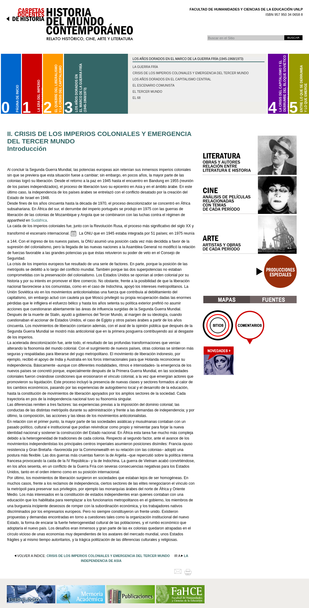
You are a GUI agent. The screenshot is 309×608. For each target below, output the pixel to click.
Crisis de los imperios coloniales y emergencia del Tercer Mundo (191, 73)
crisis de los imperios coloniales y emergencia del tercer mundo (108, 556)
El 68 (137, 98)
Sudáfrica (39, 220)
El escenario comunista (154, 85)
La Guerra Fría (145, 67)
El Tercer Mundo (147, 91)
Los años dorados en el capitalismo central (172, 79)
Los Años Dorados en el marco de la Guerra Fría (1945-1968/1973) (188, 59)
